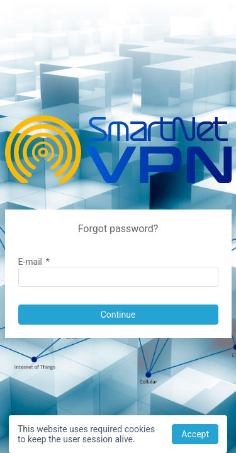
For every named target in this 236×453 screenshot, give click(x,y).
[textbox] (118, 277)
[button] (118, 315)
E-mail (34, 262)
